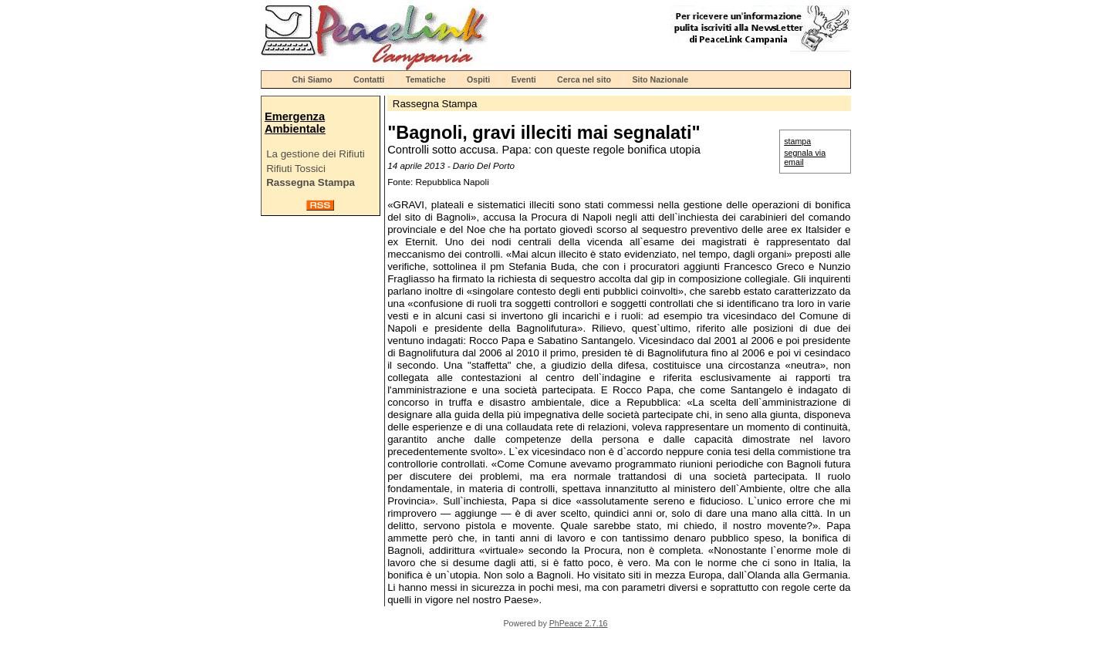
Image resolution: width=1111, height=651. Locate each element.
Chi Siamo (312, 79)
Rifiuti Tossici (296, 168)
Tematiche (426, 79)
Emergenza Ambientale (295, 122)
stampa (797, 141)
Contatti (368, 79)
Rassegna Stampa (310, 182)
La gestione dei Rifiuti (315, 154)
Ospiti (478, 79)
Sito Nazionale (660, 79)
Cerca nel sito (584, 79)
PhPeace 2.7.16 (578, 623)
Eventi (524, 79)
